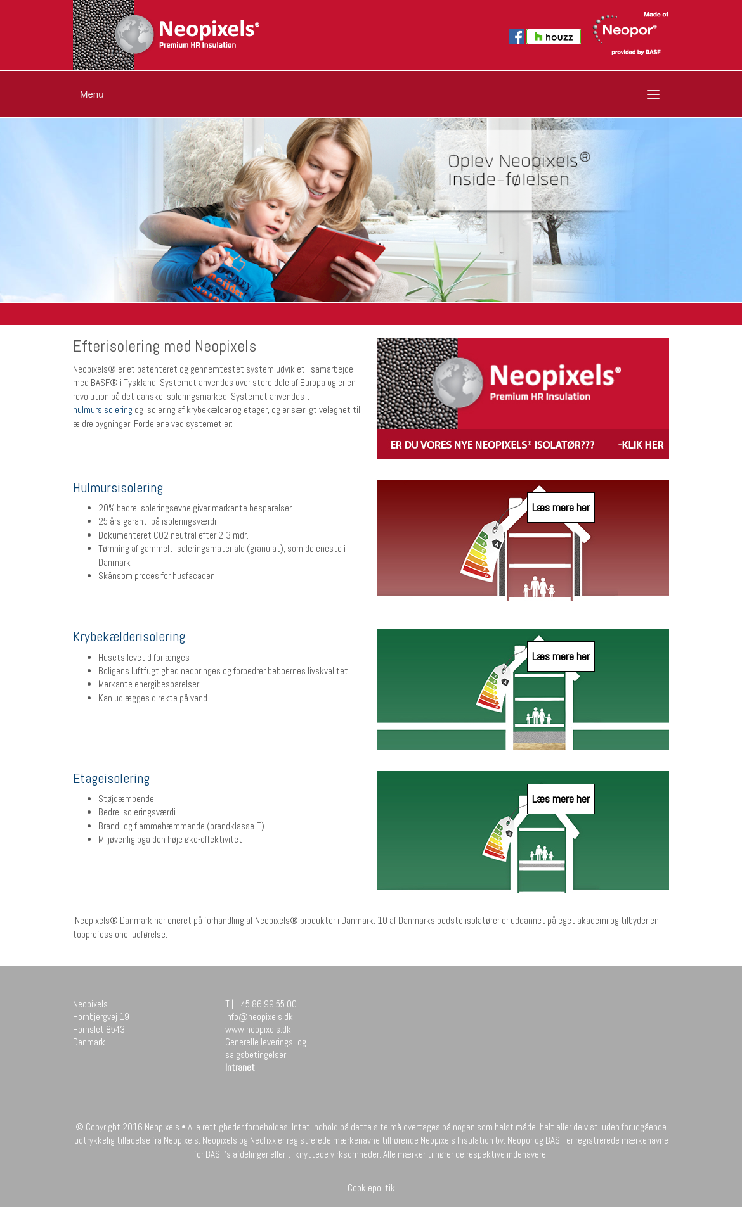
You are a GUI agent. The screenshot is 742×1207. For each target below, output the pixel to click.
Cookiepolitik (371, 1188)
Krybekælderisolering (129, 636)
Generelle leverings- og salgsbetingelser (265, 1048)
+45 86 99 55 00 (266, 1004)
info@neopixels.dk (259, 1017)
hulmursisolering (103, 410)
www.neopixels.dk (258, 1029)
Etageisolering (111, 778)
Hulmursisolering (118, 487)
